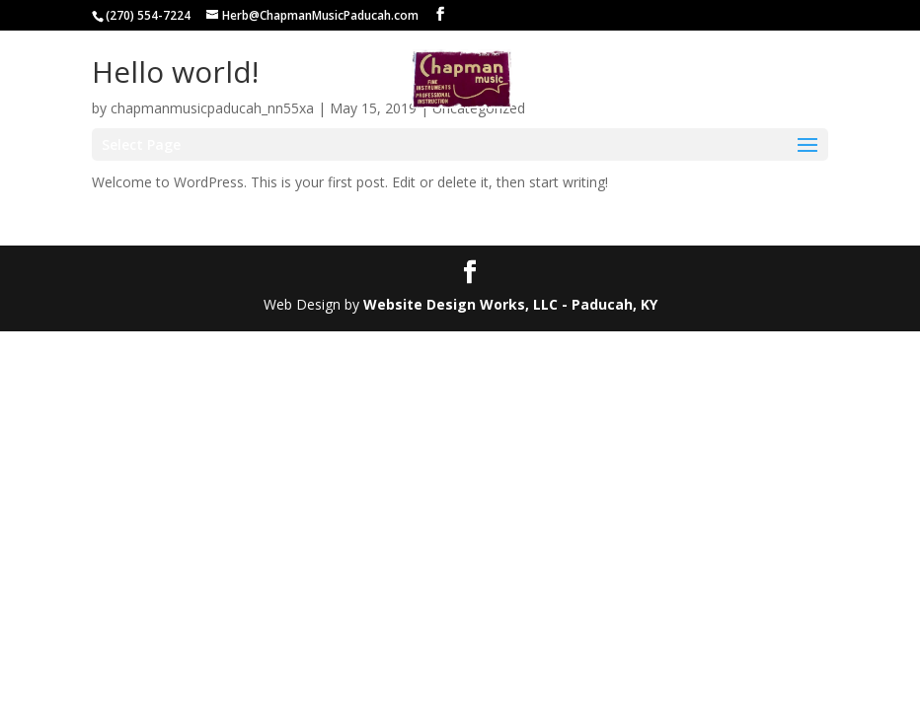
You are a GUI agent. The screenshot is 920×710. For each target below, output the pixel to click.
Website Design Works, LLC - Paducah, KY (510, 304)
